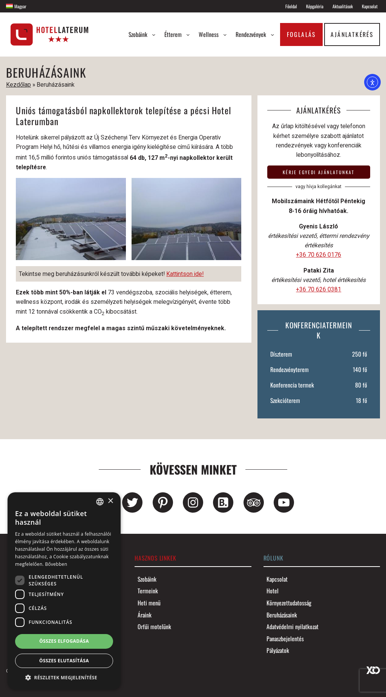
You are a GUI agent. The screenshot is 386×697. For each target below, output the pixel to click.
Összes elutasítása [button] (64, 660)
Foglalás (301, 34)
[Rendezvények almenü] (272, 34)
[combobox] (100, 502)
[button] (64, 677)
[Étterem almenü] (188, 34)
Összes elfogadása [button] (64, 641)
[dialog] (64, 590)
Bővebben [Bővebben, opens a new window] (56, 564)
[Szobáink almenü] (153, 34)
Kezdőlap (18, 84)
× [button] (110, 501)
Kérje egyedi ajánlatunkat (319, 172)
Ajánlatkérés (352, 34)
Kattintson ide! (185, 273)
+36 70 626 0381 (318, 289)
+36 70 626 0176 (318, 254)
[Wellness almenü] (225, 34)
